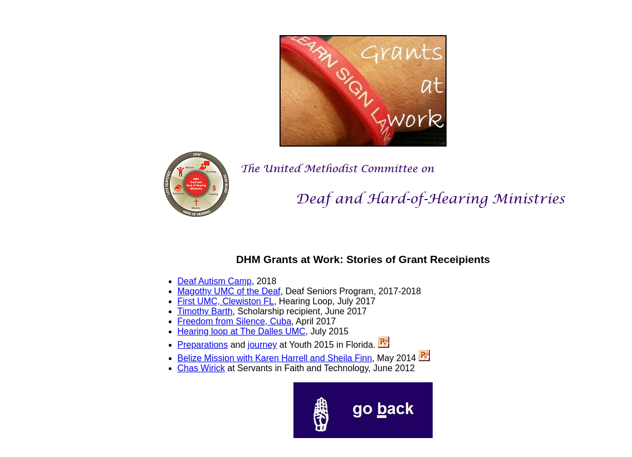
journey (262, 344)
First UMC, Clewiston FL (226, 301)
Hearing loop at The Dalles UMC (242, 331)
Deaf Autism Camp (215, 281)
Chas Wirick (201, 368)
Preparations (203, 344)
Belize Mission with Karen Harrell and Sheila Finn (275, 358)
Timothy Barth (205, 311)
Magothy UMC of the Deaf (229, 291)
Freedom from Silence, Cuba (235, 321)
